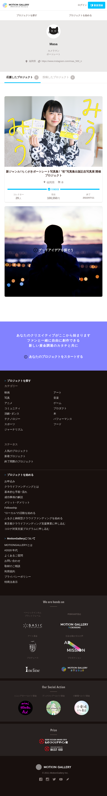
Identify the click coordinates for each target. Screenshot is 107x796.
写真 (7, 398)
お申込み (9, 481)
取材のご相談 (12, 566)
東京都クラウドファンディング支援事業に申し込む (34, 523)
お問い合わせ (12, 561)
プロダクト (60, 408)
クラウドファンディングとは (21, 486)
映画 (7, 392)
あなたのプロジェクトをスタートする (53, 356)
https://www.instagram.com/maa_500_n (60, 61)
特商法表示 (11, 582)
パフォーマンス (63, 419)
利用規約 (9, 571)
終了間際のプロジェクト (19, 461)
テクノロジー (12, 419)
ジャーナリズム (13, 429)
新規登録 (96, 5)
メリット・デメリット (17, 502)
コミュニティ (12, 408)
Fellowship (10, 508)
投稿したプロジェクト (59, 77)
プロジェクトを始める (80, 15)
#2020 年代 (11, 550)
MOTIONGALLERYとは (18, 545)
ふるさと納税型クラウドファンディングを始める (33, 518)
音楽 (56, 398)
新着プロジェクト (15, 456)
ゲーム (57, 403)
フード (57, 424)
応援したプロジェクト (22, 77)
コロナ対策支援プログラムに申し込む (26, 529)
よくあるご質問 (13, 555)
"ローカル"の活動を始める (19, 513)
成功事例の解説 (13, 497)
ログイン (82, 5)
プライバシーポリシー (17, 576)
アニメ (8, 403)
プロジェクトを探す (26, 15)
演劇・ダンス (11, 413)
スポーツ (9, 424)
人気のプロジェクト (16, 451)
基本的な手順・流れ (15, 492)
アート (57, 392)
